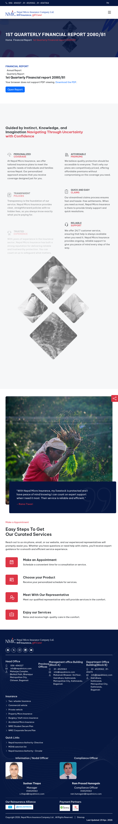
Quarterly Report (15, 74)
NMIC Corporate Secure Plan (22, 730)
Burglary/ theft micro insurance (23, 718)
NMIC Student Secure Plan (20, 726)
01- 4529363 (60, 669)
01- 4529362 (29, 3)
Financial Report (22, 40)
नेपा (107, 3)
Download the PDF (65, 82)
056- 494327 (15, 3)
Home (9, 40)
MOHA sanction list (17, 746)
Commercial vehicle (17, 705)
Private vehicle (15, 709)
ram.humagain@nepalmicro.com (86, 794)
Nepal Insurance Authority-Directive (25, 742)
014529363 (31, 791)
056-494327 (16, 665)
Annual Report (14, 70)
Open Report (15, 89)
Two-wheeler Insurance (19, 701)
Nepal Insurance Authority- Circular (25, 751)
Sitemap (81, 817)
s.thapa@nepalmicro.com (32, 794)
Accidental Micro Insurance (21, 722)
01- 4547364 (43, 3)
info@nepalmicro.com (20, 668)
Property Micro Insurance (20, 713)
